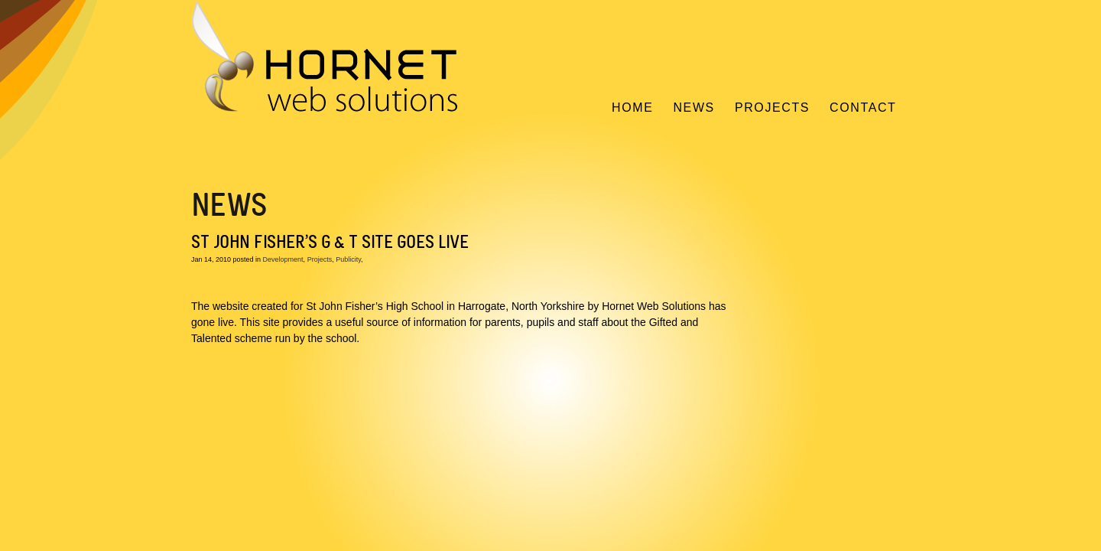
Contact (863, 107)
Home (632, 107)
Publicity (348, 259)
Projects (772, 107)
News (693, 107)
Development (283, 259)
